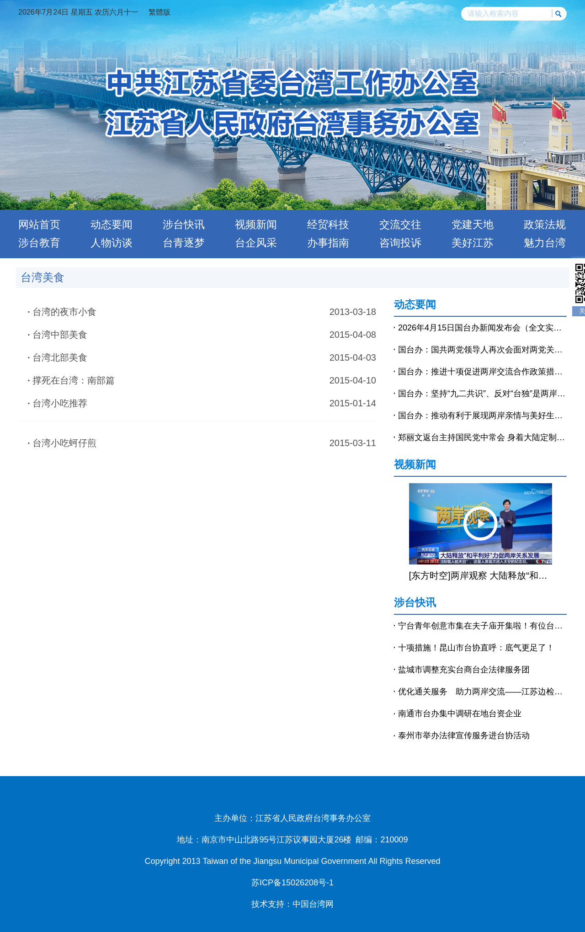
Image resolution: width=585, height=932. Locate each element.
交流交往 (400, 224)
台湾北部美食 (59, 357)
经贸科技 (328, 224)
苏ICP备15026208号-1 (292, 882)
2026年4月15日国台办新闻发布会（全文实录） (482, 327)
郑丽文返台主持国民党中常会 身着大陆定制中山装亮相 (482, 437)
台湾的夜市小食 (64, 312)
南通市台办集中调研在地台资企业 (459, 713)
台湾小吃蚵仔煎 (64, 443)
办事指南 (328, 243)
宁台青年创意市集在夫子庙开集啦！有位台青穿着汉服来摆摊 (482, 625)
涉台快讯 (184, 224)
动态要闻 (111, 224)
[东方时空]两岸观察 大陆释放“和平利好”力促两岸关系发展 (480, 575)
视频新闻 (256, 224)
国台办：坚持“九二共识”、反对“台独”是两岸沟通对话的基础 (482, 393)
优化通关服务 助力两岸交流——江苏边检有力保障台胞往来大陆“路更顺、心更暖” (482, 691)
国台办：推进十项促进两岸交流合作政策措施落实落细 (482, 371)
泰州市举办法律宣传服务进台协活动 (464, 735)
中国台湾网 (313, 904)
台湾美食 (42, 277)
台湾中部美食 (59, 335)
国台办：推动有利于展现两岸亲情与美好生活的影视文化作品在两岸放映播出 (482, 415)
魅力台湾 (545, 243)
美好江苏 (473, 243)
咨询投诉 (400, 243)
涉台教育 (39, 243)
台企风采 (256, 243)
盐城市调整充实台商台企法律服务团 (464, 669)
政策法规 (545, 224)
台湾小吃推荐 (59, 403)
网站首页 (39, 224)
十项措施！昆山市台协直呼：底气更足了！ (476, 647)
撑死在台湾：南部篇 (73, 380)
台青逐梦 (184, 243)
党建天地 (473, 224)
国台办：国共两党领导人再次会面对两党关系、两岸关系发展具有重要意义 (482, 349)
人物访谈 (111, 243)
